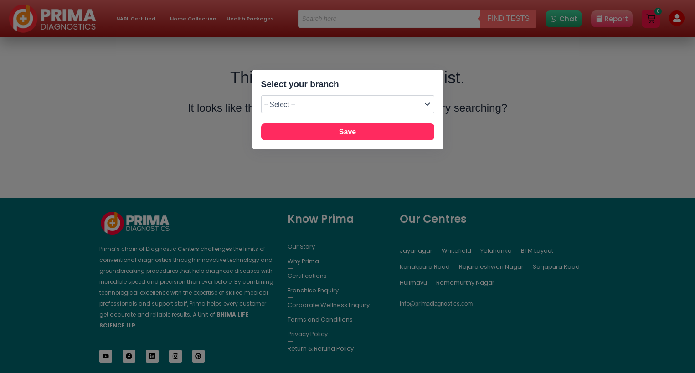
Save (347, 132)
